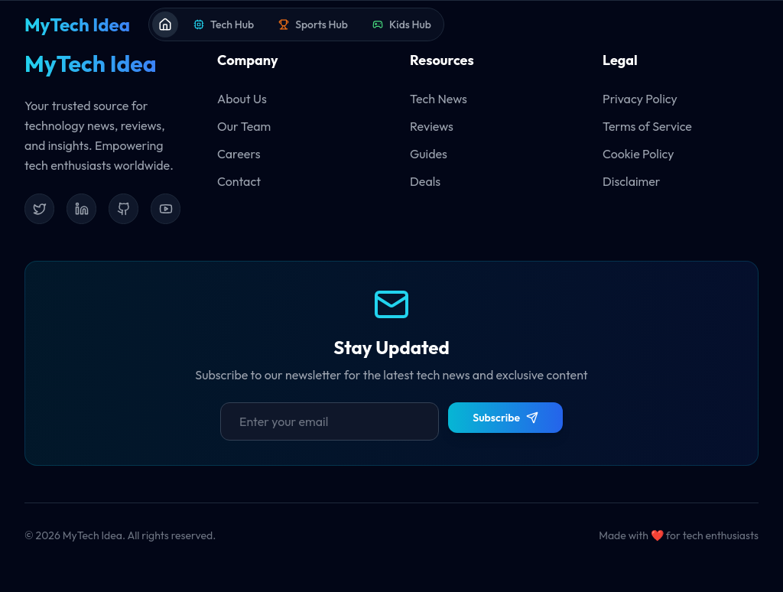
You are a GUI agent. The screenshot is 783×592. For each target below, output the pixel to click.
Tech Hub (223, 24)
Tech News (438, 98)
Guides (428, 153)
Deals (425, 181)
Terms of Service (647, 126)
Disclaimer (632, 181)
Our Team (244, 126)
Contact (239, 181)
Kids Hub (401, 24)
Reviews (431, 126)
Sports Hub (313, 24)
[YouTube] (165, 209)
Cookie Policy (638, 153)
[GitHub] (123, 209)
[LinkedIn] (81, 209)
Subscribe (505, 417)
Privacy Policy (640, 98)
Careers (238, 153)
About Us (242, 98)
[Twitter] (39, 209)
